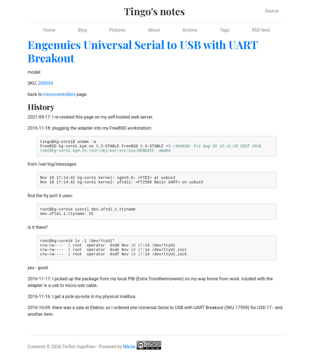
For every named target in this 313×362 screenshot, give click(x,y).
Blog (82, 30)
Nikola (129, 355)
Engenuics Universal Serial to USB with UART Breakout (143, 51)
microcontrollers (59, 94)
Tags (224, 30)
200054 (45, 83)
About (154, 30)
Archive (189, 30)
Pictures (117, 30)
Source (272, 11)
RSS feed (261, 30)
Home (49, 30)
